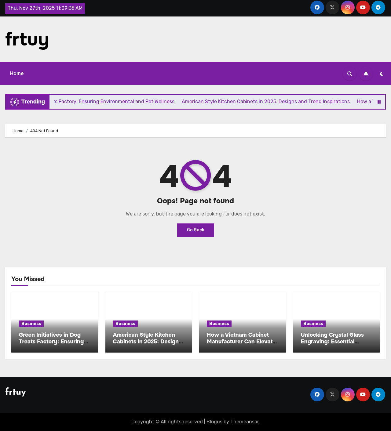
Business (31, 323)
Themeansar (244, 422)
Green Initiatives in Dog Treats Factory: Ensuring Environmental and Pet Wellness (51, 344)
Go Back (195, 230)
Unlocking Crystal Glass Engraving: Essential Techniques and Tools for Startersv (334, 344)
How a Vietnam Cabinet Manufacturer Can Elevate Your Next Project (241, 341)
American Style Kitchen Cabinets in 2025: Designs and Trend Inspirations (147, 341)
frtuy (27, 39)
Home (17, 73)
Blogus (214, 422)
